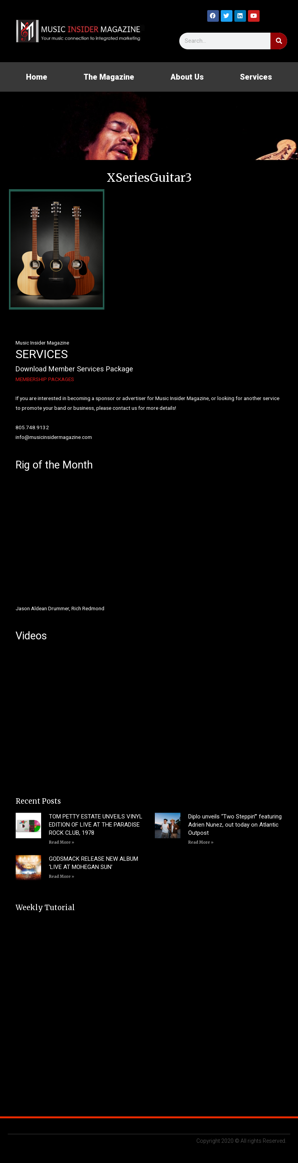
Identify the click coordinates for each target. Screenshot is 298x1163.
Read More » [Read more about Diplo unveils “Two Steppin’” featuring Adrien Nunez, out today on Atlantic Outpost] (200, 842)
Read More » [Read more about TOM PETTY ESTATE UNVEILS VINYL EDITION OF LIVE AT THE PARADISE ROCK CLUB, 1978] (61, 842)
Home (36, 77)
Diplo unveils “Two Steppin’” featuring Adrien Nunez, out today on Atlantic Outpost (235, 824)
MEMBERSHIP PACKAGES (45, 379)
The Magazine (108, 77)
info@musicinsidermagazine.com (54, 437)
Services (256, 77)
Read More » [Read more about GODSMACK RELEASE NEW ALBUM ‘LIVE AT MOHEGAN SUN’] (61, 876)
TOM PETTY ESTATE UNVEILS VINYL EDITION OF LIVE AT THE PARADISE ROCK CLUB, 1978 (95, 824)
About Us (187, 77)
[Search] (278, 41)
